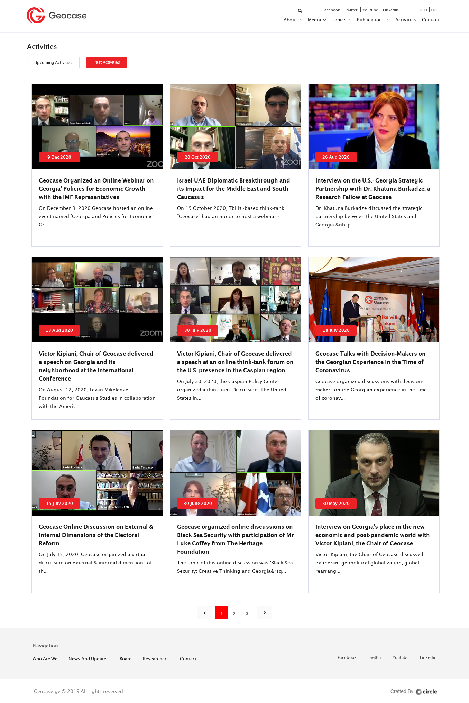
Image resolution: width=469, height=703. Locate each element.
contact (430, 20)
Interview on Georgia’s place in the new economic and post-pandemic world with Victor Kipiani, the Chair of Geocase (372, 535)
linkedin (390, 9)
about (291, 20)
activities (405, 20)
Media (315, 20)
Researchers (156, 659)
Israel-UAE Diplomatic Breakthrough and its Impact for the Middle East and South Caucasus (233, 189)
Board (126, 659)
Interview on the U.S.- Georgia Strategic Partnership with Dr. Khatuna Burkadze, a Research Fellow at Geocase (372, 189)
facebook (331, 9)
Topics (340, 20)
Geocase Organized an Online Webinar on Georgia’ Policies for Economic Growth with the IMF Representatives (96, 189)
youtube (370, 9)
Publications (371, 20)
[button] (300, 11)
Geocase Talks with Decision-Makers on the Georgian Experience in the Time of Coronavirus (370, 362)
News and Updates (88, 659)
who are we (45, 659)
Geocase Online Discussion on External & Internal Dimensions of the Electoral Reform (96, 535)
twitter (352, 9)
